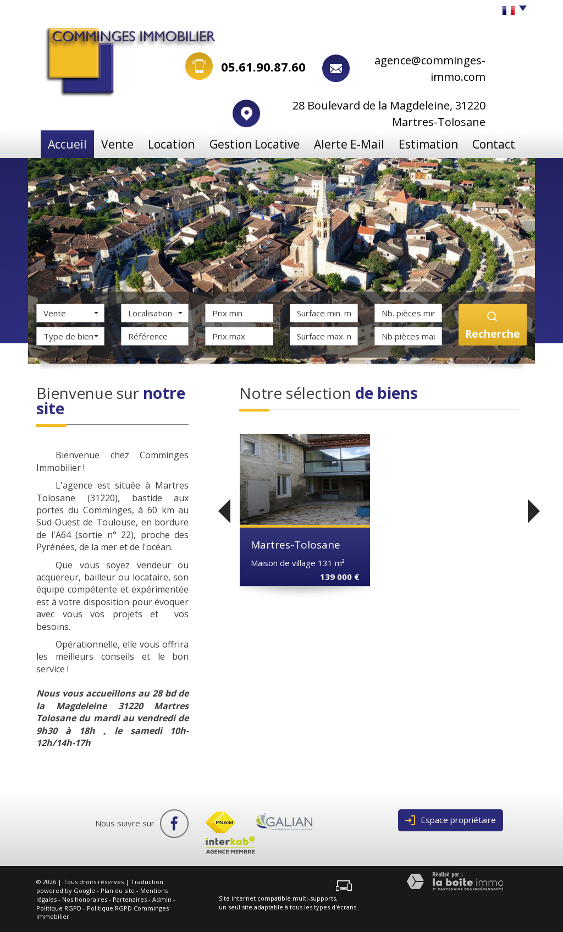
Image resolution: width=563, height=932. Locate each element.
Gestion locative (264, 143)
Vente (123, 143)
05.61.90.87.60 (263, 66)
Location (184, 143)
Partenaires (130, 899)
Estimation (427, 143)
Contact (495, 143)
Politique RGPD (58, 907)
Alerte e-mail (351, 143)
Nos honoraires (84, 899)
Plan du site (118, 890)
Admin (162, 899)
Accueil (66, 143)
